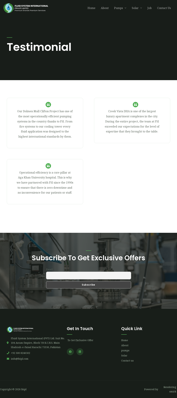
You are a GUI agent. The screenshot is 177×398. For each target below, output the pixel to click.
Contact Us (164, 9)
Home (91, 9)
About (105, 9)
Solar (135, 9)
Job (149, 9)
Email (49, 269)
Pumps (118, 9)
